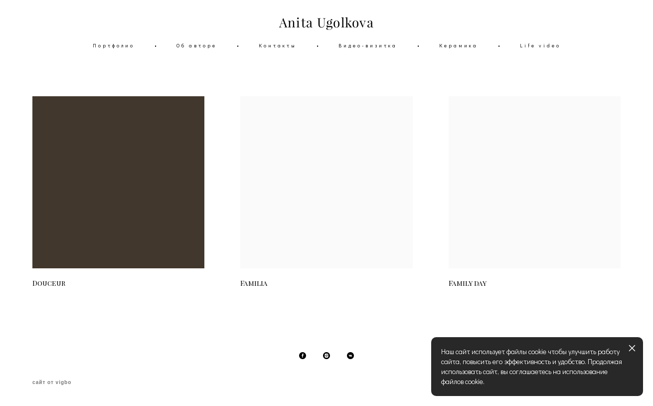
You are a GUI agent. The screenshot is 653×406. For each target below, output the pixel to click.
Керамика (458, 45)
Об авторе (196, 45)
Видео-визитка (367, 45)
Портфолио (114, 45)
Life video (540, 45)
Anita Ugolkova (326, 22)
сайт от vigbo (51, 382)
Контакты (278, 45)
